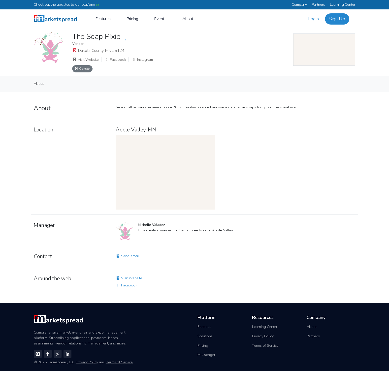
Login (313, 19)
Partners (318, 4)
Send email (127, 255)
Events (160, 19)
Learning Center (342, 4)
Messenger (206, 354)
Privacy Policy (263, 336)
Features (103, 19)
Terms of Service (265, 345)
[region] (324, 49)
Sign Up (337, 19)
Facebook (115, 59)
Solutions (205, 336)
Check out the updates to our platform (66, 4)
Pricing (132, 19)
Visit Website (85, 59)
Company (299, 4)
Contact (82, 68)
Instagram (142, 59)
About (187, 19)
